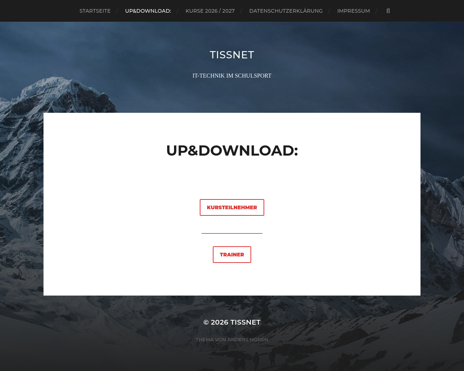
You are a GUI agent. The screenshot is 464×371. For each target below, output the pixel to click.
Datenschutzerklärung (286, 11)
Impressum (353, 11)
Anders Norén (248, 339)
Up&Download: (148, 11)
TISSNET (232, 55)
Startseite (95, 11)
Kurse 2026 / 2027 (210, 11)
